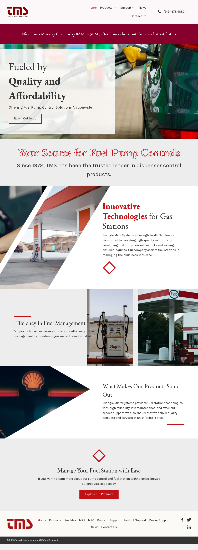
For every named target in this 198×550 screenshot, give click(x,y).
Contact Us (109, 527)
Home (42, 521)
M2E (82, 521)
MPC (91, 521)
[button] (115, 8)
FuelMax (70, 521)
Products (55, 521)
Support (115, 521)
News (94, 527)
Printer (101, 521)
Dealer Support (159, 521)
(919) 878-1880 (174, 11)
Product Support (135, 521)
